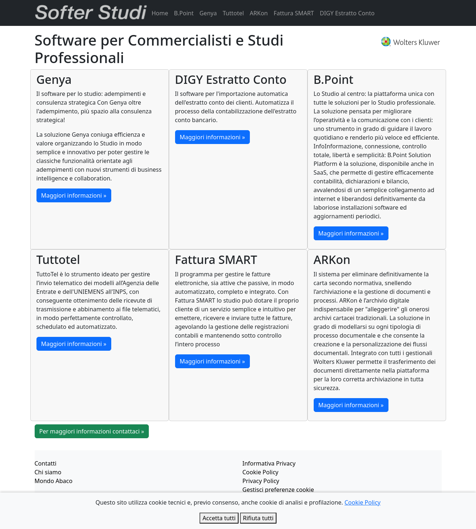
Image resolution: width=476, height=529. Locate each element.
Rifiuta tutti (258, 518)
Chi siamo (48, 472)
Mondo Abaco (54, 481)
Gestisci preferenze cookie (278, 490)
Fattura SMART (294, 13)
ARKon (259, 13)
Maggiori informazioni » (74, 195)
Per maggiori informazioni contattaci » (91, 431)
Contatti (46, 463)
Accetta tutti (219, 518)
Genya (208, 13)
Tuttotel (233, 13)
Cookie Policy (261, 472)
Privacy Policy (261, 481)
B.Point (184, 13)
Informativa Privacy (269, 463)
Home (160, 13)
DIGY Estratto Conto (347, 13)
